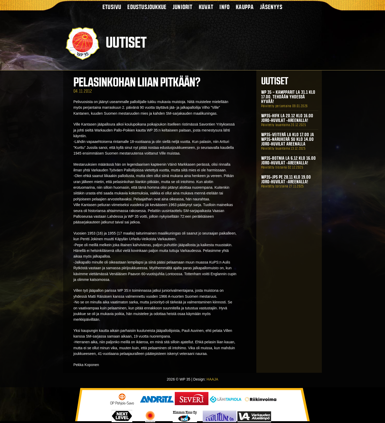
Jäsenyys (271, 7)
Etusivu (112, 7)
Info (225, 7)
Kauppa (245, 7)
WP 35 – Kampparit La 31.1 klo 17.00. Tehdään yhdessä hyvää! (288, 96)
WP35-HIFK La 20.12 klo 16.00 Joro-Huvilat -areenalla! (287, 118)
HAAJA (212, 379)
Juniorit (183, 7)
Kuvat (206, 7)
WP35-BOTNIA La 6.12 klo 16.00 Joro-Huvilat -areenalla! (288, 160)
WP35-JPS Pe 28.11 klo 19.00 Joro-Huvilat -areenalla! (286, 179)
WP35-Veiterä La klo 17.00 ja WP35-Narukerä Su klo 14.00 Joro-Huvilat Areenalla (287, 139)
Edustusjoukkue (146, 7)
